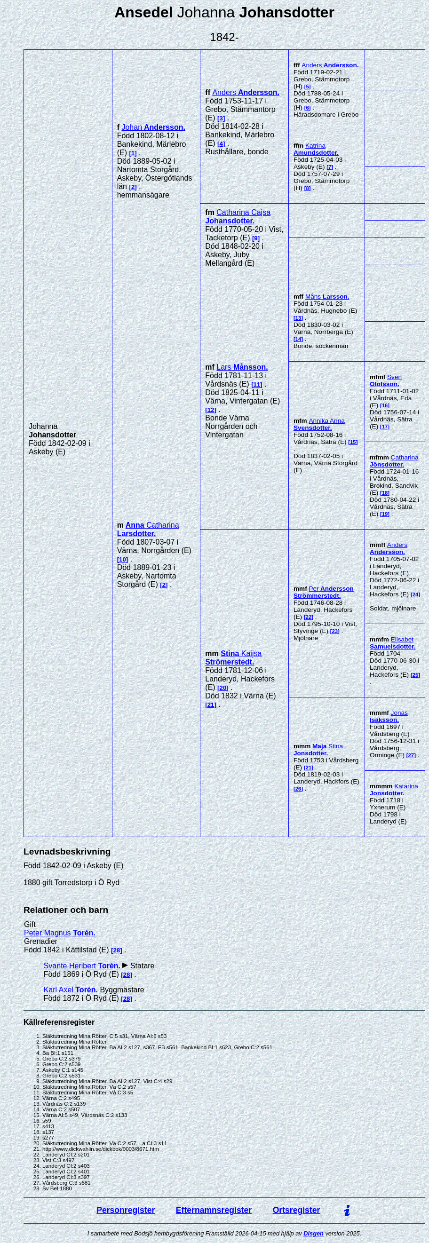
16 (385, 405)
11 (257, 384)
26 (298, 789)
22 (309, 617)
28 (116, 950)
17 (385, 426)
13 (298, 318)
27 (411, 755)
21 (210, 704)
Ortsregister (296, 1210)
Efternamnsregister (214, 1210)
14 (298, 339)
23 (335, 631)
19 (385, 514)
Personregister (125, 1210)
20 (223, 687)
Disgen (313, 1233)
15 (353, 442)
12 (210, 409)
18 (385, 493)
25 (416, 675)
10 (122, 559)
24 (416, 594)
